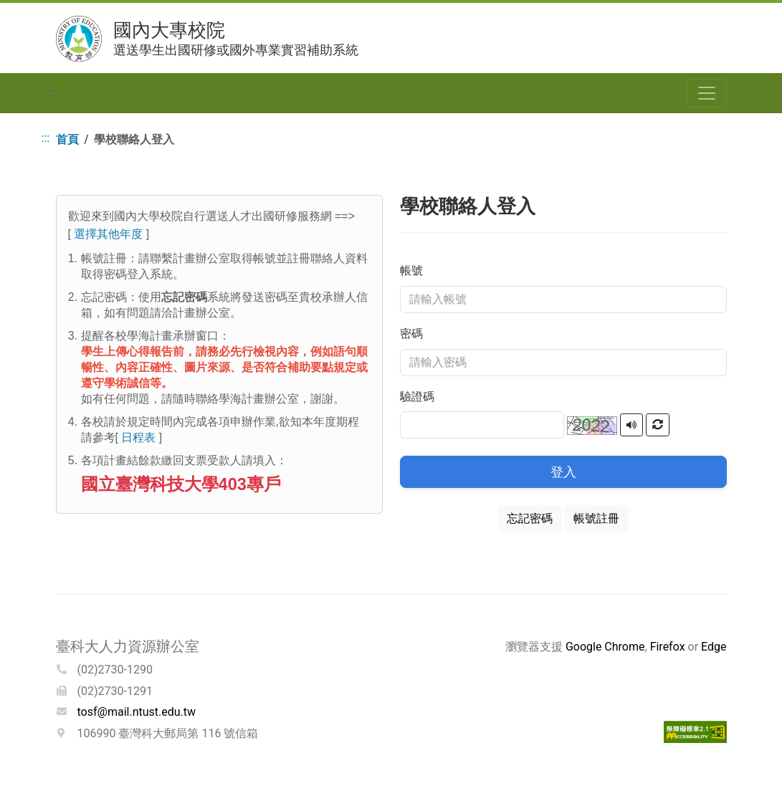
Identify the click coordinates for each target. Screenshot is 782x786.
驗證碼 (417, 396)
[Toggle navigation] (707, 93)
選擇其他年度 (108, 234)
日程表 (138, 437)
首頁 (67, 139)
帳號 (411, 270)
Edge (713, 646)
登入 (563, 471)
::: (52, 93)
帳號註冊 (596, 518)
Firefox (667, 646)
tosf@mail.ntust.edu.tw (136, 712)
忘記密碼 (530, 518)
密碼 (411, 333)
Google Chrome (605, 646)
